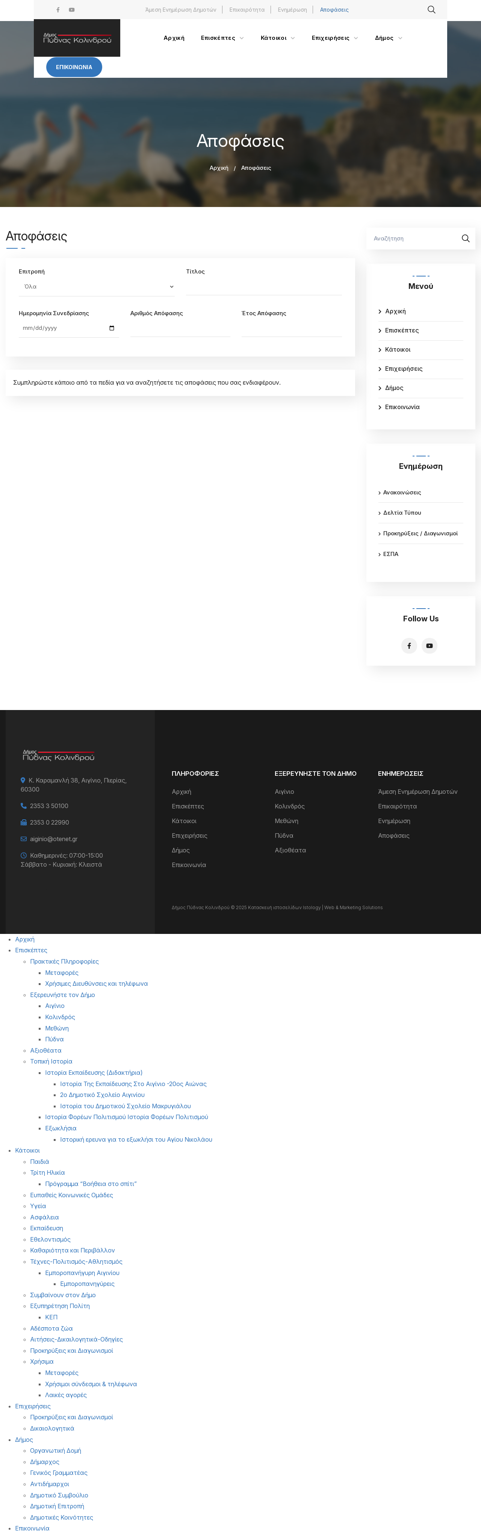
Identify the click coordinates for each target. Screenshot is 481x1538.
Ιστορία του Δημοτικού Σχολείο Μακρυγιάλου (125, 1106)
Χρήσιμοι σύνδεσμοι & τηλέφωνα (91, 1384)
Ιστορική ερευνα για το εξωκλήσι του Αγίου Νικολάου (136, 1139)
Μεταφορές (62, 972)
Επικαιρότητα (247, 9)
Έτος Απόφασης (264, 313)
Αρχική (219, 167)
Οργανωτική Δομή (55, 1450)
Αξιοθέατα (290, 850)
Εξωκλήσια (61, 1128)
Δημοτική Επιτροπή (57, 1506)
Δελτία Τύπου (402, 512)
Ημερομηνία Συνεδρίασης (54, 313)
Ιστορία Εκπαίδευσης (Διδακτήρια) (94, 1072)
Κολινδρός (290, 806)
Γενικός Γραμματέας (59, 1472)
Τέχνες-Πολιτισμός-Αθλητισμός (76, 1261)
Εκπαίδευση (46, 1228)
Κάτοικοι (397, 349)
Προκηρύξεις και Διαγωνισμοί (71, 1350)
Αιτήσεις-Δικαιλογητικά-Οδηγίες (76, 1339)
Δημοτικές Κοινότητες (61, 1517)
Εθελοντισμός (50, 1239)
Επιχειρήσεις (404, 368)
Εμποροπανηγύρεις (87, 1283)
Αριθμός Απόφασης (156, 313)
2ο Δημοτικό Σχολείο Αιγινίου (102, 1094)
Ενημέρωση (292, 9)
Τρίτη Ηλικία (47, 1172)
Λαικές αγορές (66, 1395)
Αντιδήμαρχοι (49, 1484)
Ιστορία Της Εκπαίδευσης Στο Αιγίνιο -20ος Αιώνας (133, 1084)
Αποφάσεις (334, 9)
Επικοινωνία (74, 67)
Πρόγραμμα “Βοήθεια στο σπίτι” (91, 1183)
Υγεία (38, 1206)
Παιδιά (39, 1161)
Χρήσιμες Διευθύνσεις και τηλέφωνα (96, 983)
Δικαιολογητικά (52, 1428)
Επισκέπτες (402, 330)
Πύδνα (284, 835)
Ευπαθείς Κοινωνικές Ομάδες (71, 1195)
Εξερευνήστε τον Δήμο (62, 995)
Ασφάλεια (44, 1217)
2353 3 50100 (49, 806)
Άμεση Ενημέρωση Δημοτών (180, 9)
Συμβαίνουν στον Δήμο (63, 1295)
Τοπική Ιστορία (51, 1061)
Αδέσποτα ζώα (51, 1328)
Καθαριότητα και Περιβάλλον (72, 1250)
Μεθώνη (286, 821)
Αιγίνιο (284, 791)
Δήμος (394, 387)
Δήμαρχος (44, 1461)
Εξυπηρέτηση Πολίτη (60, 1306)
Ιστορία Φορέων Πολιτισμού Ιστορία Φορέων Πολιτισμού (126, 1117)
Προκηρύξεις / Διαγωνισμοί (420, 533)
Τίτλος (195, 271)
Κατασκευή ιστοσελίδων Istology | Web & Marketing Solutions (315, 907)
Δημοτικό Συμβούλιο (59, 1495)
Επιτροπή (32, 271)
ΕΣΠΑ (390, 553)
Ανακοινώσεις (402, 492)
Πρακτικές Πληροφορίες (64, 961)
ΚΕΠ (51, 1317)
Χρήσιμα (42, 1361)
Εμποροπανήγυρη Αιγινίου (82, 1273)
